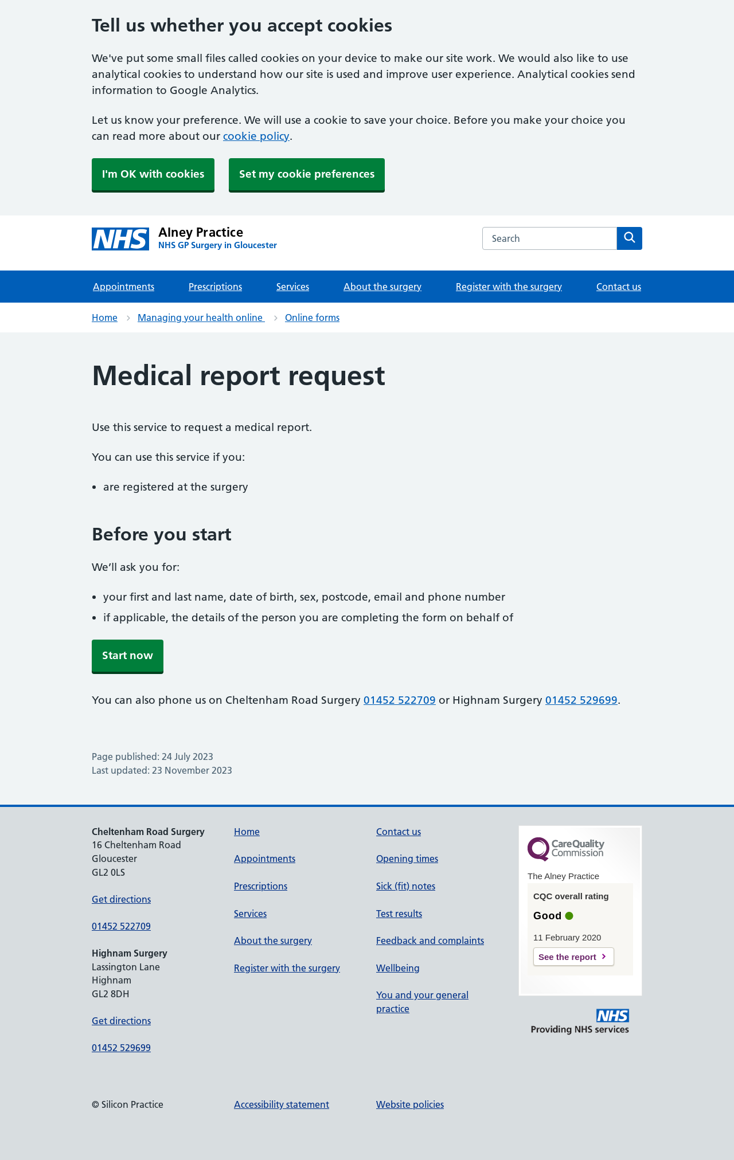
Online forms (312, 317)
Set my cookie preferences (306, 174)
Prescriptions (215, 286)
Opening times (407, 858)
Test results (399, 913)
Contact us (618, 286)
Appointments (123, 286)
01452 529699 (581, 700)
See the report (567, 957)
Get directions (121, 899)
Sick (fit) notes (405, 886)
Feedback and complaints (430, 940)
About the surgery (382, 286)
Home (105, 317)
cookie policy (256, 136)
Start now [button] (127, 655)
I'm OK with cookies (153, 174)
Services (292, 286)
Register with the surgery (509, 286)
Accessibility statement (281, 1104)
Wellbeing (398, 968)
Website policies (410, 1104)
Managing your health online (201, 317)
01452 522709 (400, 700)
